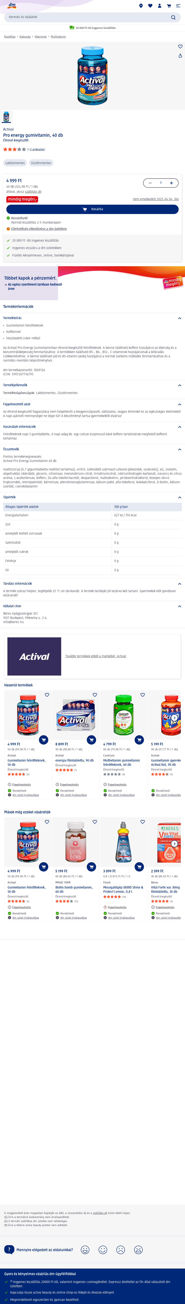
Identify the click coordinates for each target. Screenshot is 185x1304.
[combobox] (92, 17)
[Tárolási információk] (92, 584)
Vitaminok (41, 36)
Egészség (25, 36)
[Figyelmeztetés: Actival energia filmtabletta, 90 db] (67, 784)
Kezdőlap (9, 36)
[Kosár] (168, 5)
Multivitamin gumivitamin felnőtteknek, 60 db (121, 763)
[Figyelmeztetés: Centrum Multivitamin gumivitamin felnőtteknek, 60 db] (115, 784)
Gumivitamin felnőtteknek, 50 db (27, 763)
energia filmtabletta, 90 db (74, 760)
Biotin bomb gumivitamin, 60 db (74, 890)
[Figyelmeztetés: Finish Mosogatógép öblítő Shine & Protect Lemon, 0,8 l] (115, 907)
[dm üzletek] (141, 5)
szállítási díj (33, 192)
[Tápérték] (92, 497)
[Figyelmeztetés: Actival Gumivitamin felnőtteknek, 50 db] (19, 784)
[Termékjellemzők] (92, 385)
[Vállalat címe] (92, 606)
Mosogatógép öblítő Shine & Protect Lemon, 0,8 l (123, 890)
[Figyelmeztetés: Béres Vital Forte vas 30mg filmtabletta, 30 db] (162, 907)
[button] (178, 5)
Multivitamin (58, 36)
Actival (8, 129)
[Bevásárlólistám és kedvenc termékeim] (150, 5)
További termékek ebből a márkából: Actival (66, 656)
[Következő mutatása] (174, 717)
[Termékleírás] (92, 318)
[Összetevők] (92, 449)
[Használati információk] (92, 427)
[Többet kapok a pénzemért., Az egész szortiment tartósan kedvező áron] (92, 283)
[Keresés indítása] (173, 17)
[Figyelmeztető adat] (92, 404)
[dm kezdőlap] (11, 5)
